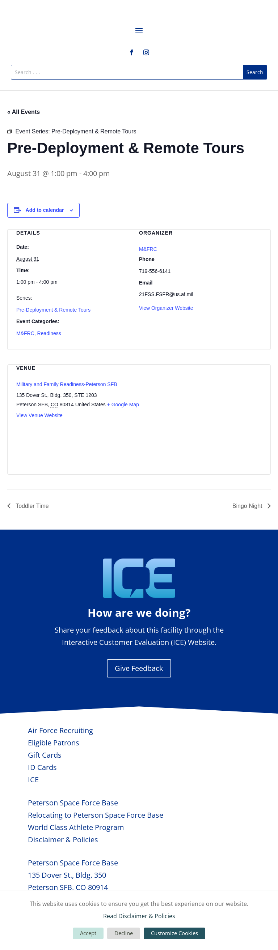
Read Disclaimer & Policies (139, 916)
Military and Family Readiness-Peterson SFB (66, 384)
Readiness (49, 333)
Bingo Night (248, 506)
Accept (88, 933)
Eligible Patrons (53, 743)
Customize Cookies (174, 933)
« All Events (23, 112)
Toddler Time (31, 506)
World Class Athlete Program (76, 827)
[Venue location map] (223, 414)
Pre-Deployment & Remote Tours (53, 310)
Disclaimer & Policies (63, 839)
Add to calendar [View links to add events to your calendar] (45, 210)
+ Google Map (123, 404)
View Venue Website (39, 415)
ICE (33, 779)
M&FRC (25, 333)
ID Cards (42, 767)
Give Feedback (139, 668)
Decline (123, 933)
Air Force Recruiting (60, 730)
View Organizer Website (166, 308)
